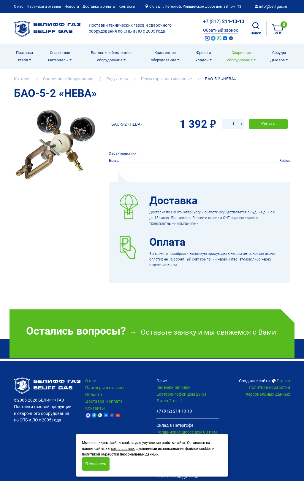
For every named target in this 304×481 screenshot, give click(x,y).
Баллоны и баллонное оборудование (111, 56)
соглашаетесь (123, 449)
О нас (18, 6)
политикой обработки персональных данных (120, 454)
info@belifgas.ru (271, 6)
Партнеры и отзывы (44, 6)
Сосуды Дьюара (278, 56)
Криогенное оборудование (164, 56)
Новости (71, 6)
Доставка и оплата (99, 6)
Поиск (256, 28)
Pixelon (283, 380)
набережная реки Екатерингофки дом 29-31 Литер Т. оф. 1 (181, 394)
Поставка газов (24, 56)
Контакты (126, 6)
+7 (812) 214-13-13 (174, 411)
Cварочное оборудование (240, 56)
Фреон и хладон (203, 56)
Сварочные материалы (59, 56)
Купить (268, 116)
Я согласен (95, 463)
